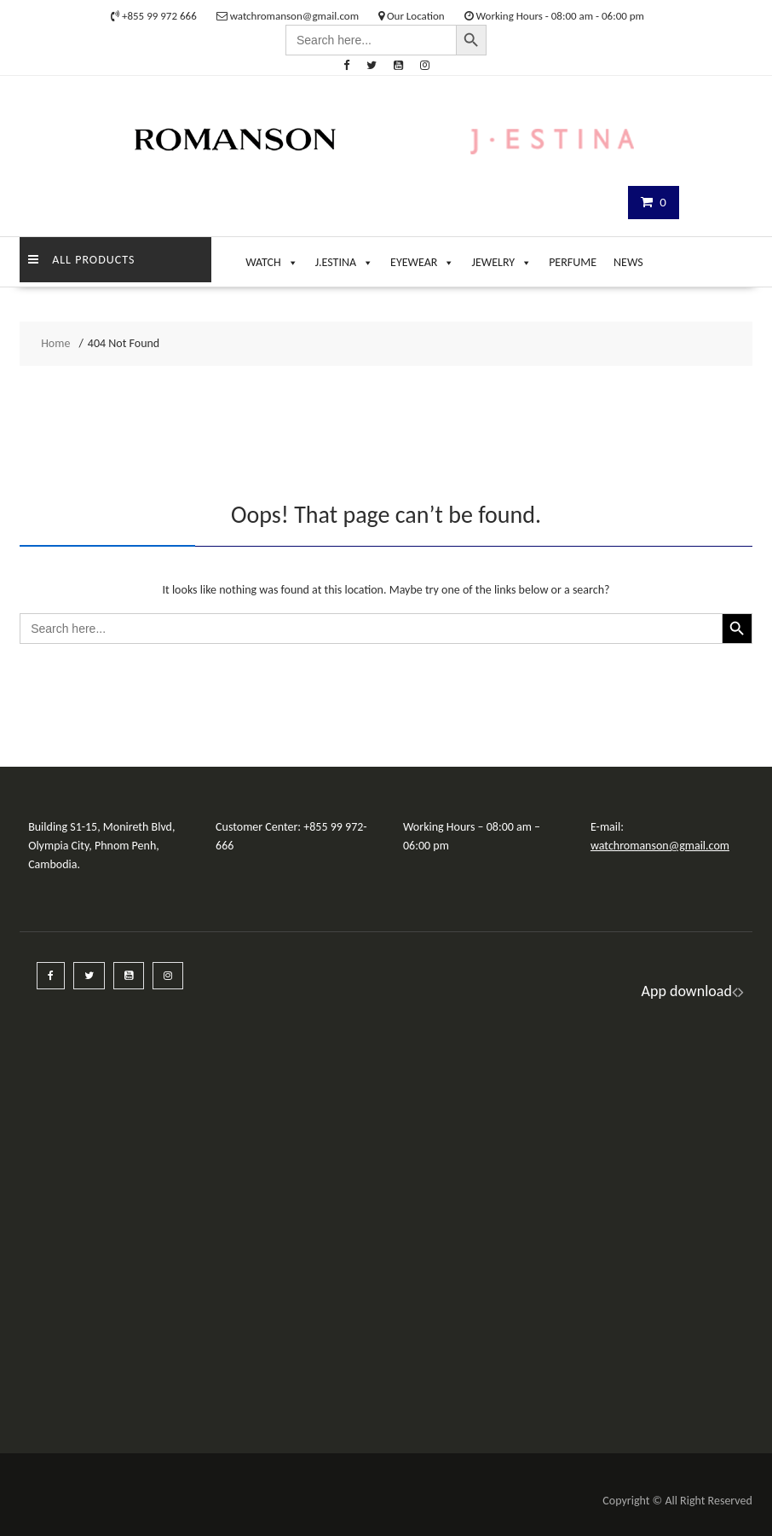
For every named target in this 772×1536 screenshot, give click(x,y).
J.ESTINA (344, 258)
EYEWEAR (422, 258)
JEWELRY (501, 258)
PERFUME (572, 262)
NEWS (628, 262)
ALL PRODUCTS (81, 259)
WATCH (271, 258)
